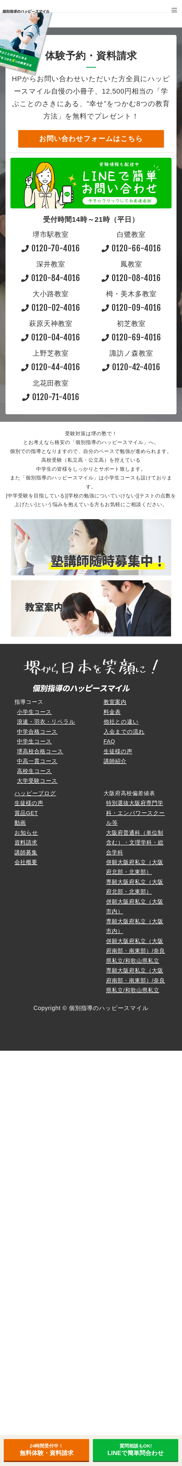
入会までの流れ (124, 732)
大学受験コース (37, 781)
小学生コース (34, 712)
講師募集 (25, 852)
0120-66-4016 (131, 248)
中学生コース (34, 741)
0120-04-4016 (50, 337)
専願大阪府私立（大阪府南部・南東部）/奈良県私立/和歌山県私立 (135, 980)
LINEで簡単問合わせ (136, 1450)
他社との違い (121, 722)
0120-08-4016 (131, 278)
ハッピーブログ (35, 793)
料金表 (112, 712)
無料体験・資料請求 (46, 1450)
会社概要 (25, 862)
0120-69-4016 (131, 337)
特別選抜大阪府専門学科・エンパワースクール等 (135, 813)
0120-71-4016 (50, 397)
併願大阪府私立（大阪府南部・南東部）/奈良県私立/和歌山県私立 (135, 951)
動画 (20, 823)
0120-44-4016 (50, 367)
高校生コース (34, 771)
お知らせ (26, 833)
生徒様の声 (118, 751)
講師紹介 (115, 761)
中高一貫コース (37, 761)
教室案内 (115, 702)
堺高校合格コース (40, 751)
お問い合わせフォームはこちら (91, 139)
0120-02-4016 (50, 307)
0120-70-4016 (50, 248)
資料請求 (25, 842)
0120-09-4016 (131, 307)
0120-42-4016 (131, 367)
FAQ (109, 741)
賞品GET (26, 813)
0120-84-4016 (50, 278)
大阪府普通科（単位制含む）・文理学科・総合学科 (135, 843)
